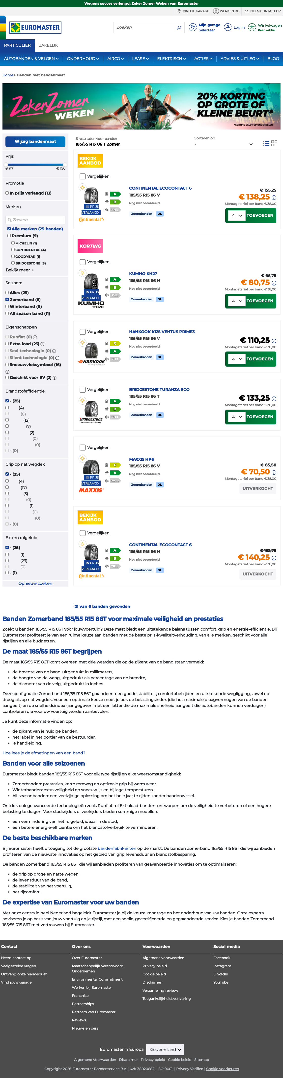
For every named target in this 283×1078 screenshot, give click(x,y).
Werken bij (226, 11)
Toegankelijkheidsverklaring (166, 998)
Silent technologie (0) (32, 357)
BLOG (273, 58)
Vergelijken (98, 176)
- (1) (13, 573)
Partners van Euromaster (93, 1012)
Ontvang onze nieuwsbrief (24, 974)
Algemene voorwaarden (163, 958)
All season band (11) (30, 313)
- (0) (14, 450)
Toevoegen (260, 215)
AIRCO (113, 58)
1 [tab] (137, 124)
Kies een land (163, 1049)
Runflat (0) (21, 337)
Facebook (221, 958)
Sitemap (201, 1059)
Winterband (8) (26, 306)
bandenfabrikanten (117, 848)
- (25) (15, 401)
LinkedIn (220, 974)
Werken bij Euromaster (92, 987)
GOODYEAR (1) (27, 257)
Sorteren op (204, 138)
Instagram (222, 966)
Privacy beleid (154, 966)
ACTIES (201, 58)
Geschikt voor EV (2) (31, 377)
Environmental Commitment (97, 979)
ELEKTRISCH (169, 58)
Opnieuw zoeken (35, 583)
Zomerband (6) (25, 299)
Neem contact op (262, 11)
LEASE (138, 58)
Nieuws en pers (85, 1028)
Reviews (79, 1020)
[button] (35, 337)
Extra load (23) (24, 344)
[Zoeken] (143, 27)
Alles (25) (19, 292)
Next (276, 106)
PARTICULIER (17, 45)
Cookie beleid (154, 974)
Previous (6, 106)
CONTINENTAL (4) (30, 250)
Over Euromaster (87, 958)
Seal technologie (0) (30, 351)
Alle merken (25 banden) (37, 229)
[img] (82, 187)
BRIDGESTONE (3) (30, 263)
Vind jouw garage (16, 982)
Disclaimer (151, 982)
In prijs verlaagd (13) (31, 193)
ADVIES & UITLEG (238, 58)
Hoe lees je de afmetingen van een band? (43, 753)
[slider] (5, 164)
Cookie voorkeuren (222, 1069)
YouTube (220, 982)
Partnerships (83, 1004)
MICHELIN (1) (26, 243)
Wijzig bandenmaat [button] (35, 141)
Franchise (80, 995)
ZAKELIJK (48, 45)
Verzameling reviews (160, 990)
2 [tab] (145, 124)
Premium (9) (25, 236)
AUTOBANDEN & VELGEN (29, 58)
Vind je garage (192, 11)
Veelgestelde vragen (18, 966)
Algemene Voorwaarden (95, 1059)
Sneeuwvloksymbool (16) (35, 364)
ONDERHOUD (81, 58)
